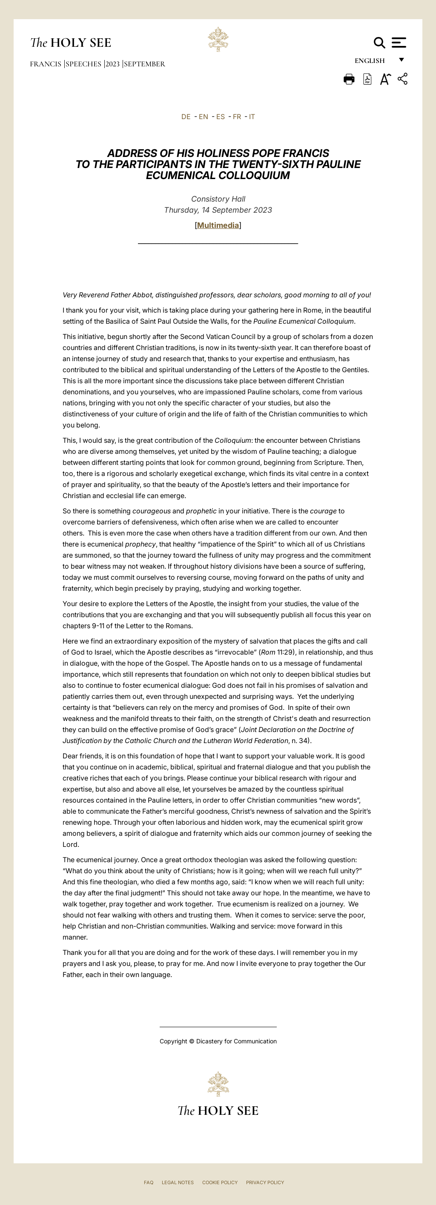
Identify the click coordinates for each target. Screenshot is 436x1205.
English (373, 62)
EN (203, 116)
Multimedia (218, 225)
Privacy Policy (265, 1182)
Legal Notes (178, 1182)
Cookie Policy (220, 1182)
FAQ (148, 1182)
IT (252, 116)
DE (186, 116)
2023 (113, 63)
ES (220, 116)
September (144, 63)
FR (237, 116)
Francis (46, 63)
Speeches (84, 63)
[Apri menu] (398, 42)
